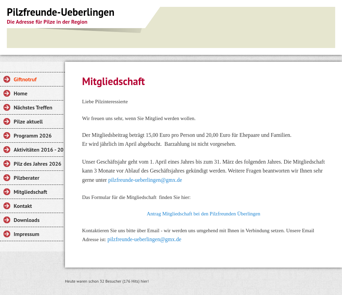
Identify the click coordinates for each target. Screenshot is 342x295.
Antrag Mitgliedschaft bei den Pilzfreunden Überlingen (203, 213)
